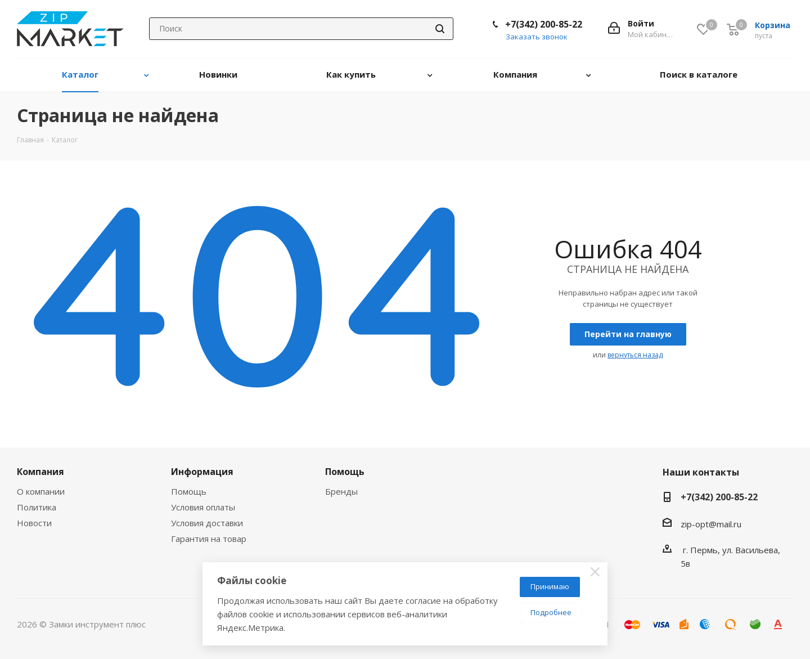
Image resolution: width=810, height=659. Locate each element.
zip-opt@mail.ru (711, 524)
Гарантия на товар (208, 538)
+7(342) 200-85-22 (543, 24)
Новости (34, 522)
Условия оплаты (203, 507)
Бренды (341, 491)
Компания (40, 471)
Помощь (188, 491)
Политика (36, 507)
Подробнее (551, 612)
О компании (41, 491)
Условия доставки (207, 522)
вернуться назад (635, 355)
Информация (202, 471)
